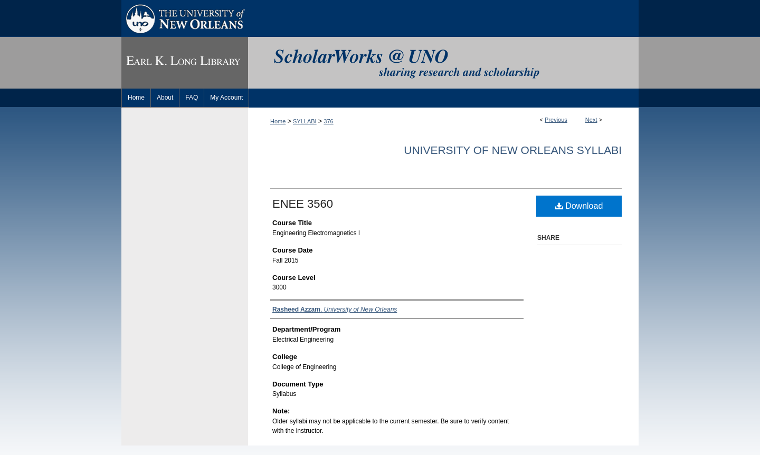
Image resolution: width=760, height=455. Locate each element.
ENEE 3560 (302, 203)
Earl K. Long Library (184, 63)
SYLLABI (305, 121)
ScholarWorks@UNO (443, 63)
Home (278, 121)
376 (328, 121)
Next (591, 120)
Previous (556, 120)
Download (579, 205)
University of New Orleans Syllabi (513, 150)
